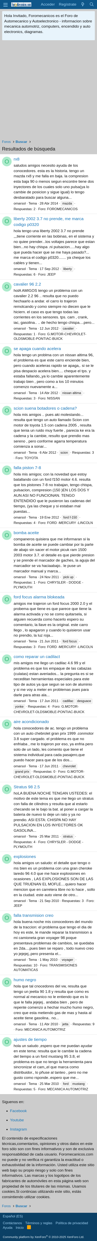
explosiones (25, 856)
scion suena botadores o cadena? (45, 408)
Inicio (20, 1228)
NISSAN (53, 398)
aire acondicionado (31, 721)
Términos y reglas (38, 1223)
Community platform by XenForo (43, 1237)
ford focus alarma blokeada (39, 597)
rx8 (16, 159)
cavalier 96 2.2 (27, 284)
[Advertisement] (48, 90)
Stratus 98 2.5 (27, 787)
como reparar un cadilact (37, 656)
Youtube (17, 1120)
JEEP (51, 274)
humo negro (25, 979)
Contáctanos (12, 1223)
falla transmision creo (33, 915)
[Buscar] (91, 4)
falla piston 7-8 (27, 467)
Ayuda (7, 1228)
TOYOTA (31, 458)
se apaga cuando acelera (37, 348)
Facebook (18, 1111)
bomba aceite (26, 532)
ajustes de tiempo (30, 1039)
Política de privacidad (72, 1223)
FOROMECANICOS (62, 209)
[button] (5, 4)
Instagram (18, 1129)
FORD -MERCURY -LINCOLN (70, 523)
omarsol (20, 203)
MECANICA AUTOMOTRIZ (45, 1029)
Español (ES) (13, 1216)
